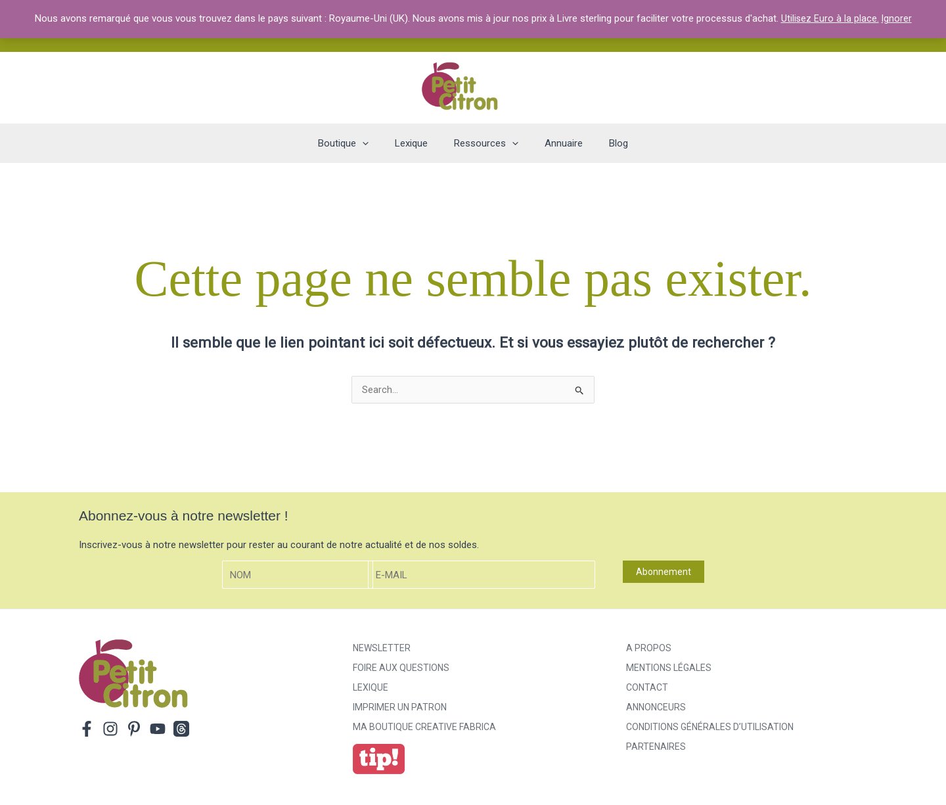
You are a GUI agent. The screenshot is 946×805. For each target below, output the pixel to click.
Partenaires (656, 748)
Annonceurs (656, 708)
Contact (647, 688)
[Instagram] (110, 730)
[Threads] (181, 730)
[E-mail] (481, 576)
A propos (648, 649)
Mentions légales (668, 669)
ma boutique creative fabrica (424, 728)
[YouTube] (158, 730)
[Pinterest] (134, 730)
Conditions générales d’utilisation (710, 728)
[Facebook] (87, 730)
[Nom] (297, 576)
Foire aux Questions (401, 669)
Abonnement (663, 573)
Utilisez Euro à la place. (829, 18)
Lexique (370, 688)
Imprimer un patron (400, 708)
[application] (375, 143)
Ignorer (897, 18)
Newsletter (382, 649)
